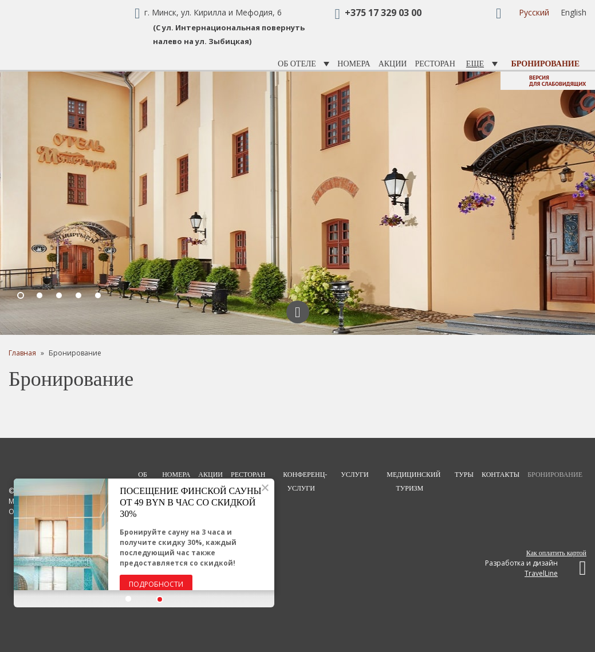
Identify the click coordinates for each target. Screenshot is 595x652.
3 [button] (59, 296)
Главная (22, 353)
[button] (129, 599)
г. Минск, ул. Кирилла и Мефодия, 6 (213, 12)
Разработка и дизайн (535, 568)
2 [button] (40, 296)
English (573, 12)
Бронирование (545, 64)
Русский (534, 12)
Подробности (156, 584)
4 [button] (79, 296)
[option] (297, 203)
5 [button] (98, 296)
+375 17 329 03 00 (383, 12)
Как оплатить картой (556, 553)
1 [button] (21, 296)
